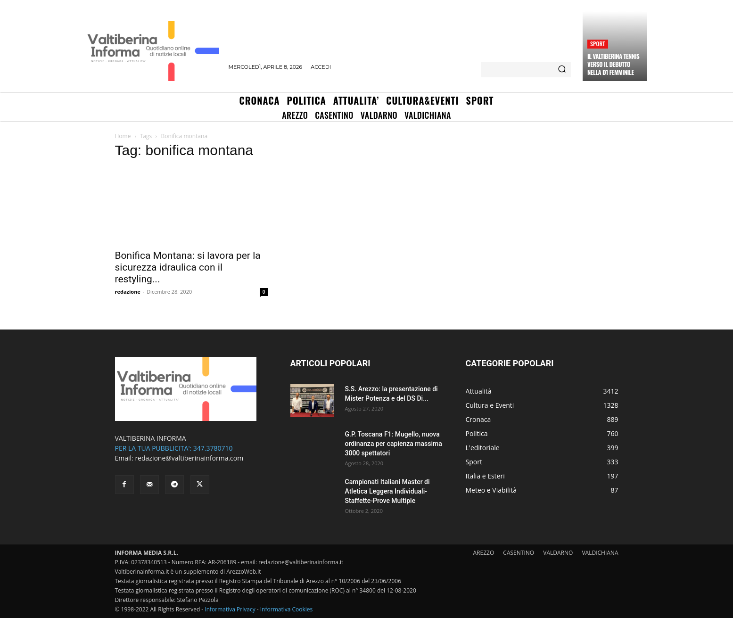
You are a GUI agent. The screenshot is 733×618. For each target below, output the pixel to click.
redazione (127, 291)
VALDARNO (558, 553)
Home (123, 136)
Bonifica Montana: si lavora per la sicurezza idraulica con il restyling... (188, 267)
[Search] (562, 69)
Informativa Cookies (286, 609)
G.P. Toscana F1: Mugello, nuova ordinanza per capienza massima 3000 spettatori (393, 443)
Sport (597, 44)
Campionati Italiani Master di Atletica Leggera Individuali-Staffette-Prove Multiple (387, 491)
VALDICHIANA (600, 553)
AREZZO (483, 553)
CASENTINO (518, 553)
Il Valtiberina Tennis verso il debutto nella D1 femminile (613, 64)
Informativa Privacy (230, 609)
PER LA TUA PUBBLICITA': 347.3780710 (174, 448)
